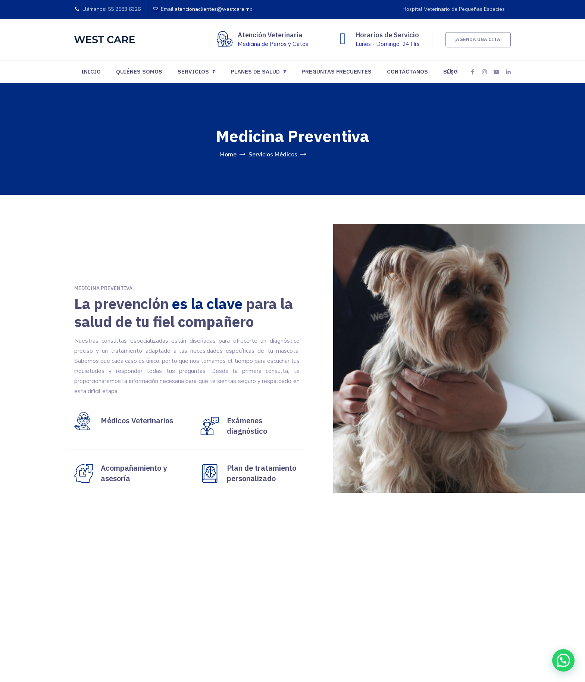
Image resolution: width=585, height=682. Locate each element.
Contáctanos (407, 71)
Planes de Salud (255, 71)
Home (228, 154)
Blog (450, 71)
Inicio (91, 71)
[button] (564, 663)
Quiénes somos (139, 71)
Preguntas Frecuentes (336, 71)
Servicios (193, 71)
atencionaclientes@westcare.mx (213, 9)
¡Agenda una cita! (478, 39)
